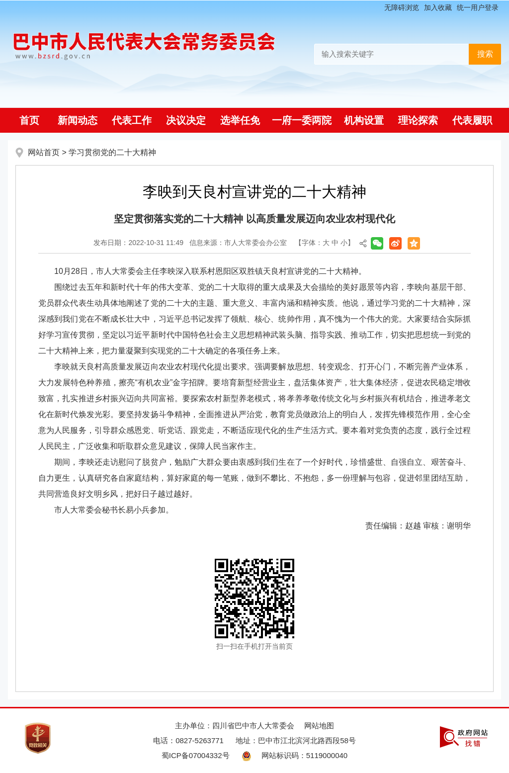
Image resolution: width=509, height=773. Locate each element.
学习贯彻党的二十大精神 (112, 152)
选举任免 (240, 120)
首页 (29, 120)
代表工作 (132, 120)
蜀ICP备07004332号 (196, 755)
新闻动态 (77, 120)
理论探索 (418, 120)
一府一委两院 (302, 120)
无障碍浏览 (401, 7)
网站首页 (44, 152)
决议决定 (186, 120)
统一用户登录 (478, 7)
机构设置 (364, 120)
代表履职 (472, 120)
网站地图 (319, 725)
